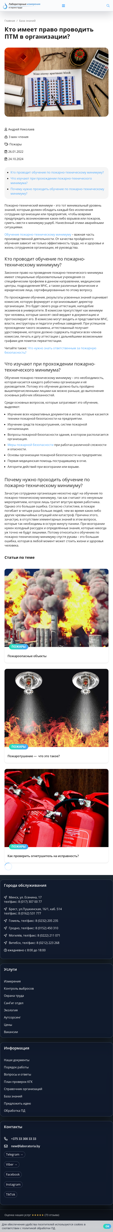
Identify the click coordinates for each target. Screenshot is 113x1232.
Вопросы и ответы (17, 1074)
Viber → (11, 1164)
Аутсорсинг (12, 1017)
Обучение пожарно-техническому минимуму (38, 234)
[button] (73, 5)
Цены (8, 1025)
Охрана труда (14, 996)
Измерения (12, 981)
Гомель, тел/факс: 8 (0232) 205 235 (31, 921)
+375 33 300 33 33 (23, 1139)
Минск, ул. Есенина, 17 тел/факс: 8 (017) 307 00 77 (23, 899)
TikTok (10, 1194)
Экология (11, 1010)
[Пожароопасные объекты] (56, 616)
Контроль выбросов (19, 988)
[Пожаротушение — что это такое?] (56, 716)
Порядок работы (16, 1067)
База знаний (13, 1096)
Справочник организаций (23, 1089)
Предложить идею (17, 1103)
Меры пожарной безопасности (30, 445)
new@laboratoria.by (25, 1146)
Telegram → (14, 1154)
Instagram (13, 1184)
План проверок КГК (18, 1082)
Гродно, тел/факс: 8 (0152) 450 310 (31, 928)
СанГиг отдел (13, 1003)
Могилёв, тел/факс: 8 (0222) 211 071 (32, 935)
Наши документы (16, 1060)
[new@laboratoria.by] (7, 1146)
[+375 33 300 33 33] (7, 1138)
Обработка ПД (14, 1111)
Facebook (13, 1174)
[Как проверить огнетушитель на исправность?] (56, 816)
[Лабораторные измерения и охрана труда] (22, 5)
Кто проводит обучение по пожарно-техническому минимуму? (57, 172)
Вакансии (11, 1032)
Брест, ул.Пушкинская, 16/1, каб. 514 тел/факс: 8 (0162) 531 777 (33, 911)
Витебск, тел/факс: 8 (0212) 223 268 (31, 943)
